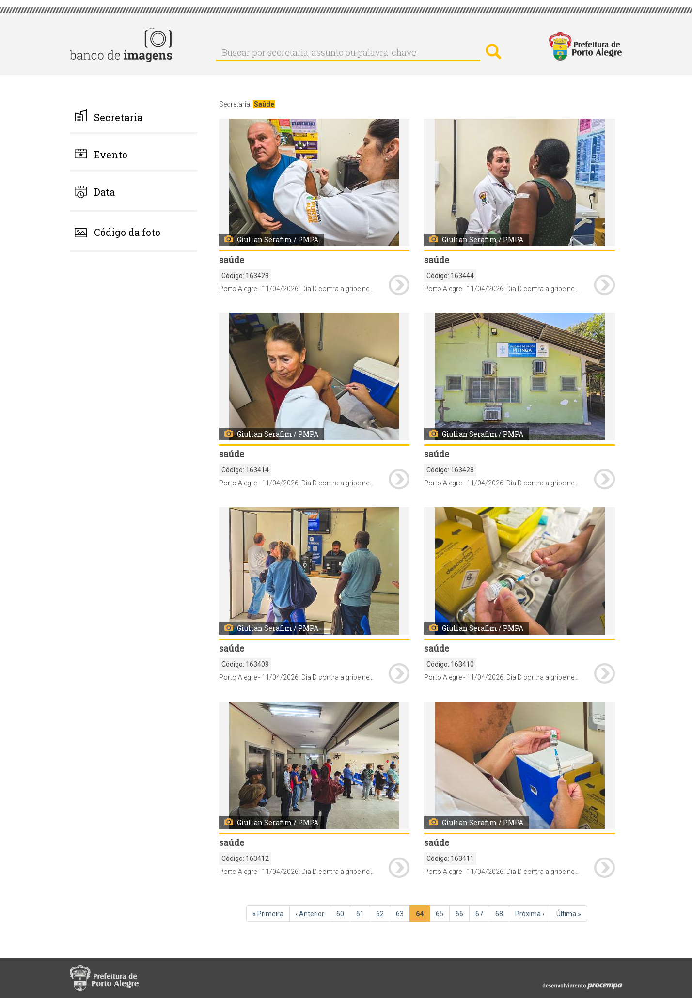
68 (502, 913)
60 (343, 913)
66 (463, 913)
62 (383, 913)
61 (363, 913)
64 (423, 915)
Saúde (264, 104)
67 (482, 913)
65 (443, 913)
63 (403, 913)
